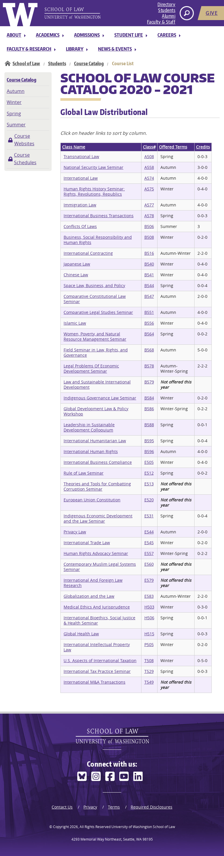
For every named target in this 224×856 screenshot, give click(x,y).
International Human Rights (91, 451)
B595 (149, 440)
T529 (149, 671)
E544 (149, 532)
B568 (149, 350)
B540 (149, 264)
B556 (149, 323)
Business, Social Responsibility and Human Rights (98, 239)
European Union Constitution (92, 500)
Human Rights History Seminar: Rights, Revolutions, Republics (94, 191)
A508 (149, 156)
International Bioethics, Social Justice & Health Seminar (99, 620)
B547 (149, 296)
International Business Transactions (99, 215)
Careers (167, 35)
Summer (16, 124)
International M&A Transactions (94, 682)
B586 (149, 408)
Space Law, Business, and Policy (94, 285)
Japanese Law (77, 264)
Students (166, 10)
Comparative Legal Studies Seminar (98, 312)
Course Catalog (89, 63)
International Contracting (88, 253)
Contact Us (62, 807)
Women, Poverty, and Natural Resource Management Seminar (95, 336)
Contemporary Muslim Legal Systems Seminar (100, 566)
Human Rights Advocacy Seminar (96, 553)
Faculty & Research (29, 49)
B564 (149, 334)
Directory (167, 4)
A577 (149, 205)
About (14, 35)
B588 (149, 424)
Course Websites (24, 140)
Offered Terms (173, 147)
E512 (149, 473)
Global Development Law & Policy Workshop (96, 411)
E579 (149, 580)
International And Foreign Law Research (93, 582)
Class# (149, 147)
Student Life (128, 35)
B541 (149, 274)
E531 (149, 516)
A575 (149, 189)
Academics (48, 35)
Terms (114, 807)
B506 (149, 226)
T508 (149, 660)
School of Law (26, 63)
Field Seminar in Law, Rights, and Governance (96, 352)
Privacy (90, 807)
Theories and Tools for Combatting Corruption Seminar (97, 486)
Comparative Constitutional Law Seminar (95, 298)
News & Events (115, 49)
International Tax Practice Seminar (97, 671)
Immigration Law (80, 205)
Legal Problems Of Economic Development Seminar (91, 368)
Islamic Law (75, 323)
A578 (149, 215)
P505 (149, 644)
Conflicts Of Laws (80, 226)
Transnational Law (81, 156)
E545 (149, 542)
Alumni (168, 16)
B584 (149, 398)
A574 (149, 178)
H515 (149, 633)
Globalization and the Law (89, 596)
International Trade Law (87, 542)
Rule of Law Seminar (84, 473)
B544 (149, 285)
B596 (149, 451)
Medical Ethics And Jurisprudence (97, 607)
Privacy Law (75, 532)
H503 (149, 607)
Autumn (15, 91)
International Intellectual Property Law (97, 647)
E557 (149, 553)
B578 (149, 366)
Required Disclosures (151, 807)
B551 (149, 312)
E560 (149, 564)
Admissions (87, 35)
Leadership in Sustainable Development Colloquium (89, 427)
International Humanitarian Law (95, 440)
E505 (149, 462)
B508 (149, 237)
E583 (149, 596)
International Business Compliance (98, 462)
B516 (149, 253)
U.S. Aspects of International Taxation (100, 660)
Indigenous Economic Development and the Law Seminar (98, 518)
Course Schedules (25, 159)
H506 (149, 617)
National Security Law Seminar (93, 167)
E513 (149, 484)
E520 (149, 500)
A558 (149, 167)
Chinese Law (76, 274)
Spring (14, 113)
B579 (149, 382)
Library (74, 49)
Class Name (73, 147)
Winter (14, 102)
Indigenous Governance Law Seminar (100, 398)
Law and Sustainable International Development (97, 384)
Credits (203, 147)
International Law (81, 178)
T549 (149, 682)
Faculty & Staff (161, 22)
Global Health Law (81, 633)
